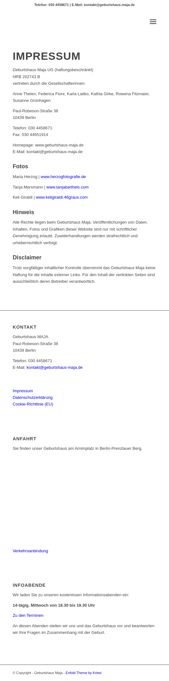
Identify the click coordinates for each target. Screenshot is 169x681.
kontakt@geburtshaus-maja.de (54, 367)
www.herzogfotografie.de (63, 176)
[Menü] (153, 21)
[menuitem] (153, 21)
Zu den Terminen (28, 615)
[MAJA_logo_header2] (70, 21)
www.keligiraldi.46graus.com (62, 197)
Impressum (23, 390)
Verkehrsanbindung (30, 550)
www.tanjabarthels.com (67, 187)
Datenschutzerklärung (32, 397)
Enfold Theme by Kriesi (84, 673)
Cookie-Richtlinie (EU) (33, 404)
